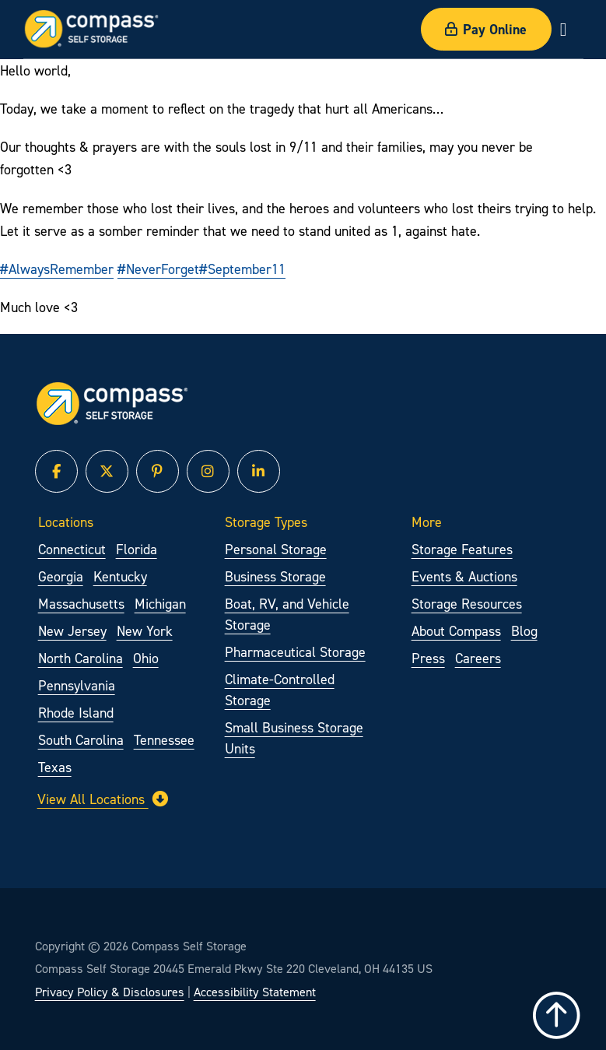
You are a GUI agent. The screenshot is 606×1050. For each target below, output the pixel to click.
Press (428, 658)
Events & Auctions (464, 576)
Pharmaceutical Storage (295, 652)
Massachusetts (81, 603)
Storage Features (462, 549)
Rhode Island (76, 712)
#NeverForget (158, 269)
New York (145, 631)
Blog (524, 631)
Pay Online (486, 29)
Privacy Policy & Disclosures (109, 991)
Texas (55, 767)
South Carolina (81, 740)
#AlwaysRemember (57, 269)
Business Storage (275, 576)
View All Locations (102, 799)
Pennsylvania (76, 685)
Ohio (146, 658)
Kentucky (120, 576)
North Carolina (80, 658)
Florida (136, 549)
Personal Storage (276, 549)
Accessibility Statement (255, 991)
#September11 (242, 269)
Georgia (60, 576)
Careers (478, 658)
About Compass (456, 631)
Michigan (160, 603)
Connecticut (72, 549)
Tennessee (164, 740)
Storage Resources (467, 603)
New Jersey (72, 631)
